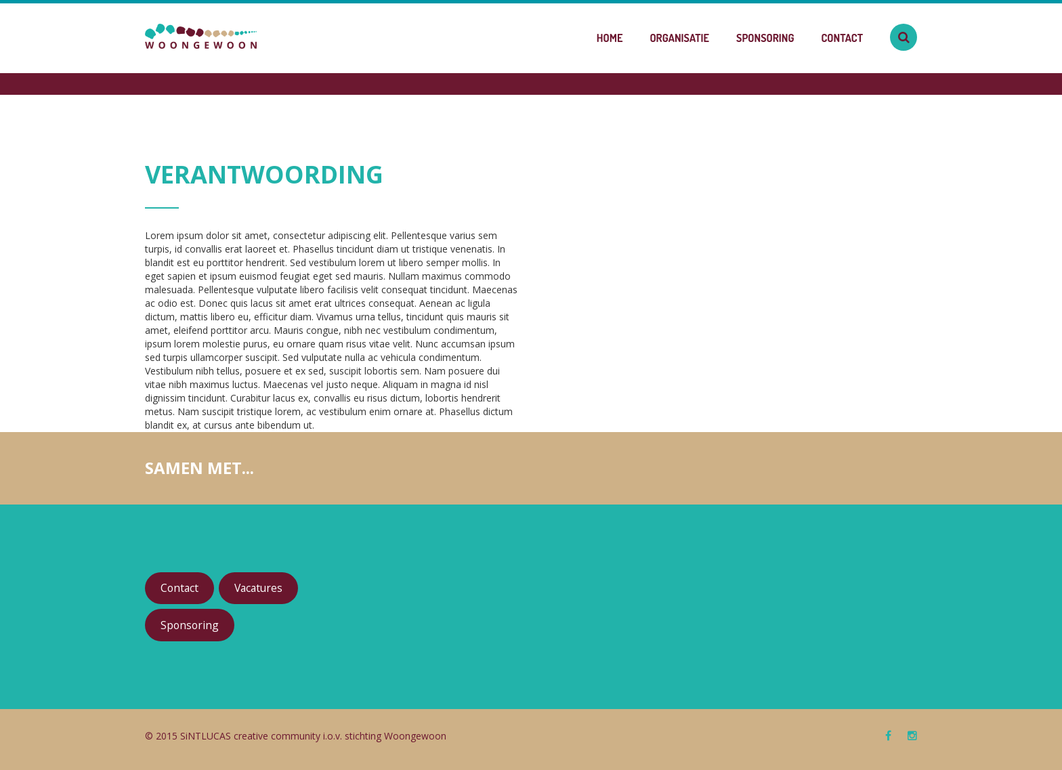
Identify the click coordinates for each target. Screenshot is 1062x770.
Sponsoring (765, 38)
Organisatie (679, 38)
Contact (842, 38)
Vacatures (258, 587)
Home (610, 38)
